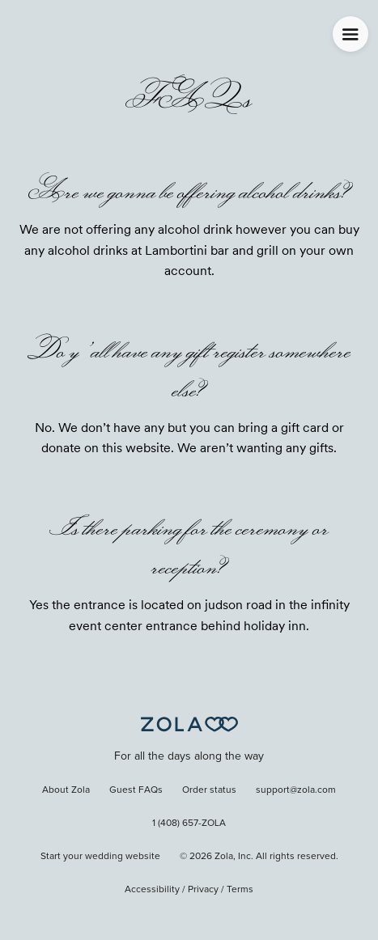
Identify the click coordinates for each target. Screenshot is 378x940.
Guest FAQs (136, 790)
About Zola (66, 790)
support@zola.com (296, 790)
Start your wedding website (100, 857)
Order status (209, 790)
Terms (240, 890)
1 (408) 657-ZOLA (189, 823)
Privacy (203, 890)
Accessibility (152, 890)
